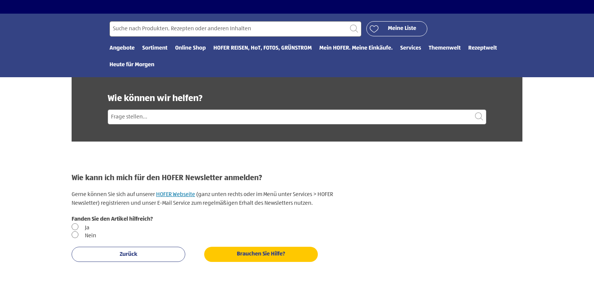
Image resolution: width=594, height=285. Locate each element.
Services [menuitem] (410, 48)
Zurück (129, 254)
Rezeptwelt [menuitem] (482, 48)
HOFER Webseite (175, 194)
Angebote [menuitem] (122, 48)
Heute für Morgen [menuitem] (132, 65)
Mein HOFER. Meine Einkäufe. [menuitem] (356, 48)
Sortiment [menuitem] (155, 48)
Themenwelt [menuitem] (445, 48)
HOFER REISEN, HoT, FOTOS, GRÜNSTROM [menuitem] (262, 48)
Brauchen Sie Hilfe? (261, 254)
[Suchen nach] (235, 29)
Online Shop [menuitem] (190, 48)
